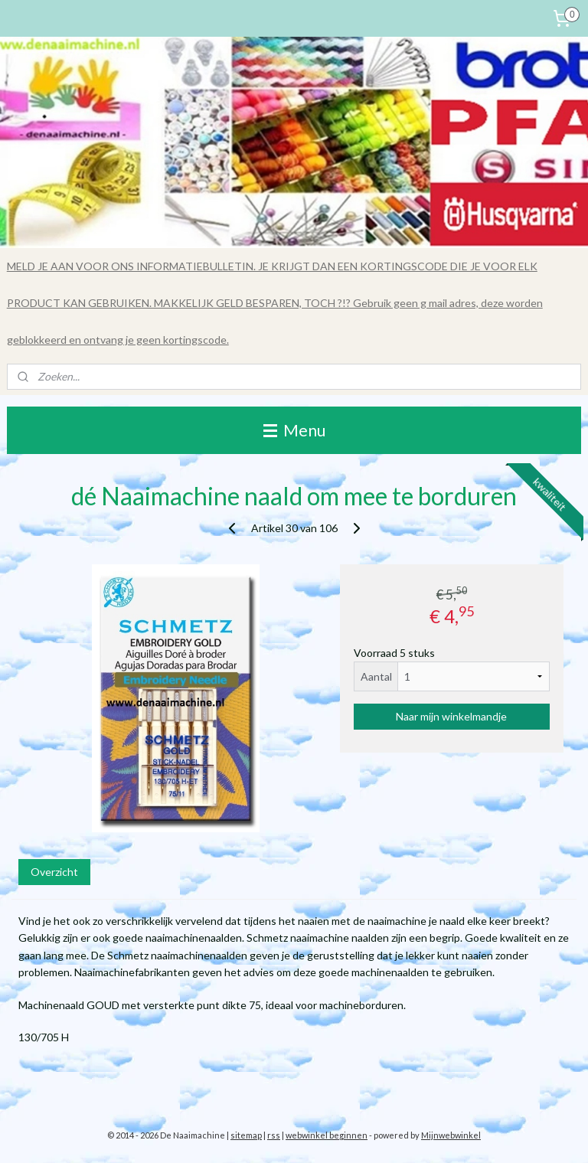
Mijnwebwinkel (451, 1135)
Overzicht (54, 871)
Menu (294, 429)
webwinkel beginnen (327, 1135)
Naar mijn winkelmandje (451, 716)
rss (273, 1135)
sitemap (246, 1135)
